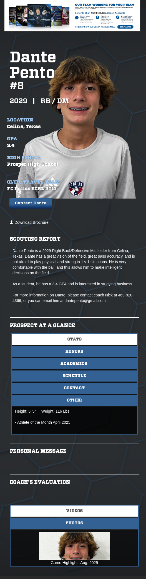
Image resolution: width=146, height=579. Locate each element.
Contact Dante (30, 203)
